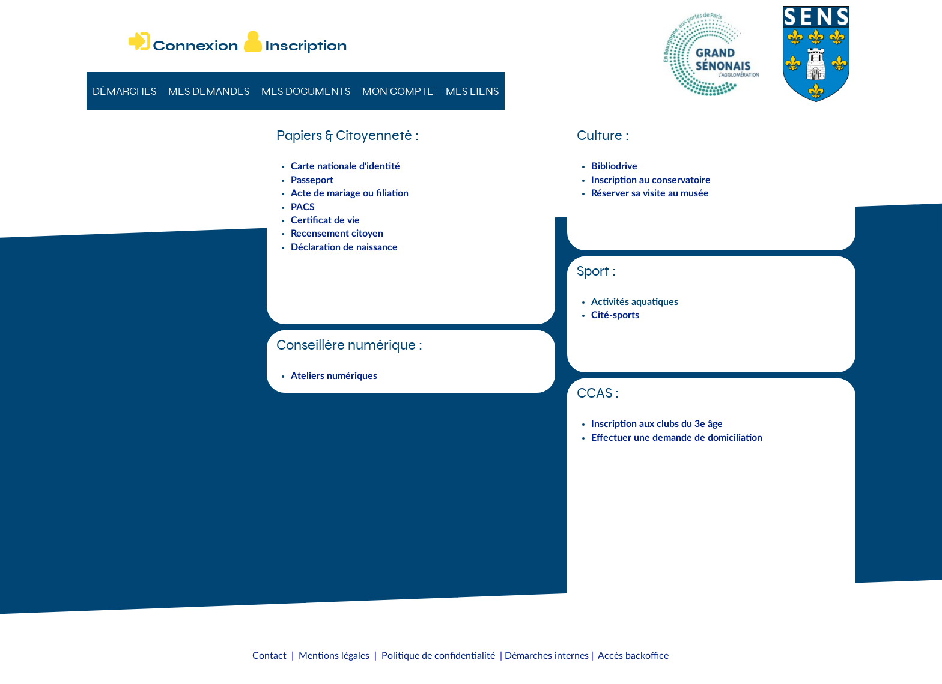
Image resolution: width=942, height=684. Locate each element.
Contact (269, 656)
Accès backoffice (633, 656)
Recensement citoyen (337, 233)
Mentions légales (334, 656)
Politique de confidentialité (438, 656)
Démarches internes (547, 656)
